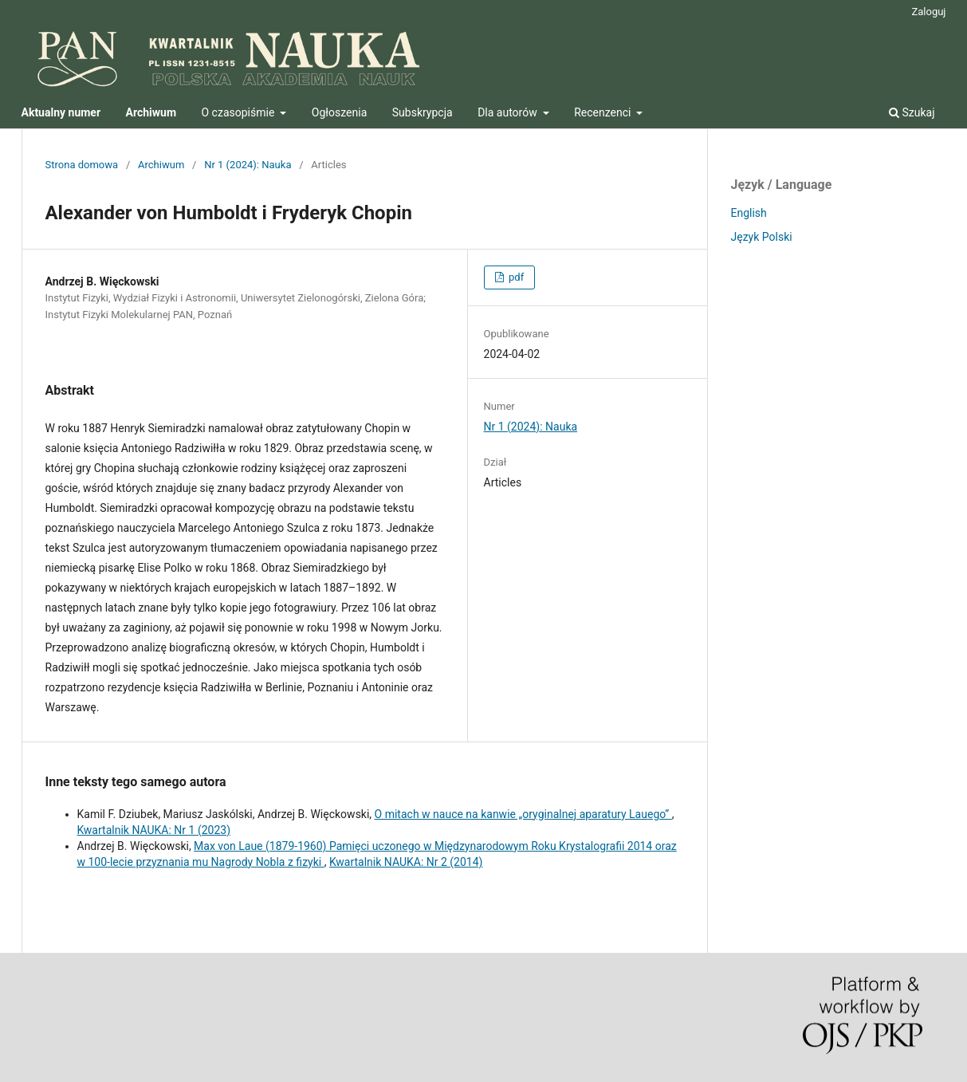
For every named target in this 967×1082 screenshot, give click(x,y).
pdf (515, 277)
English (749, 213)
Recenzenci (604, 112)
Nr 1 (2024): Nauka (247, 165)
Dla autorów (509, 112)
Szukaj (912, 112)
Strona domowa (82, 165)
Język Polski (761, 236)
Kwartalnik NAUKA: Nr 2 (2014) (406, 862)
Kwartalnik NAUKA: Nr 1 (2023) (154, 830)
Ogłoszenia (340, 112)
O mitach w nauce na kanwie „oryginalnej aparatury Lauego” (523, 814)
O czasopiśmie (239, 112)
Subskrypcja (422, 112)
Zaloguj (928, 12)
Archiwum (161, 165)
